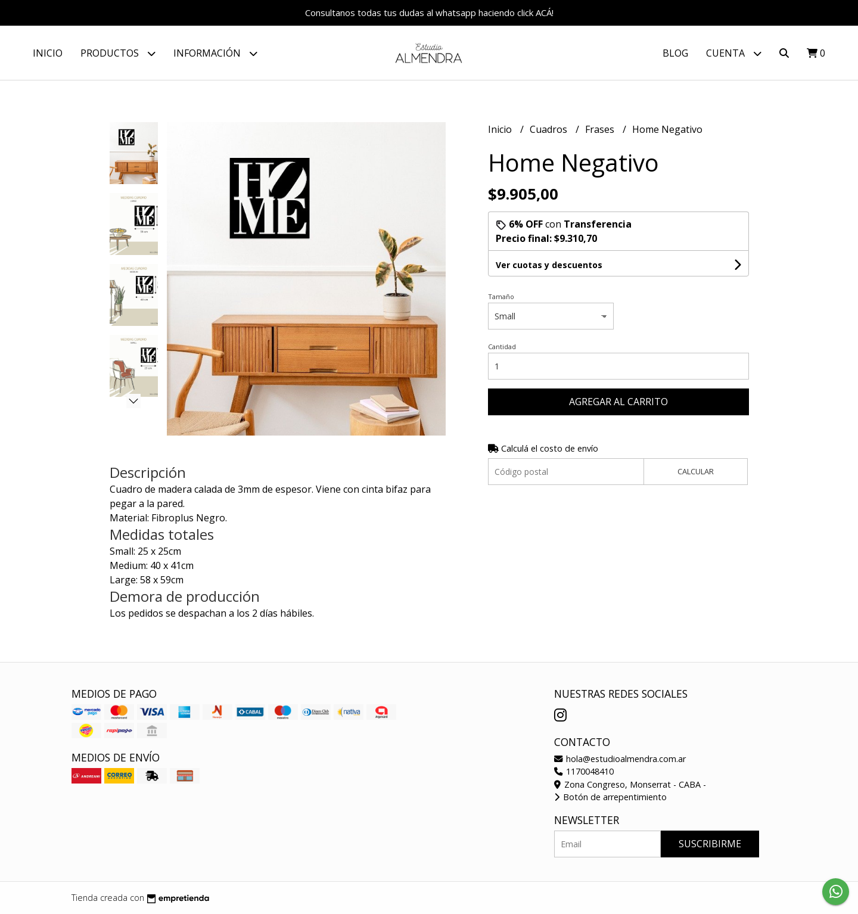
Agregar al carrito (618, 401)
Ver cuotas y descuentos (549, 265)
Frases (601, 129)
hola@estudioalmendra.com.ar (620, 758)
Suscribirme (710, 843)
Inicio (48, 53)
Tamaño (501, 296)
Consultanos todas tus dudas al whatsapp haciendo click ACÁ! (429, 12)
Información (215, 53)
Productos (118, 53)
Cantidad (502, 346)
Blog (675, 53)
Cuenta (733, 53)
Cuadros (550, 129)
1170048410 (584, 771)
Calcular (695, 471)
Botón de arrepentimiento (610, 797)
